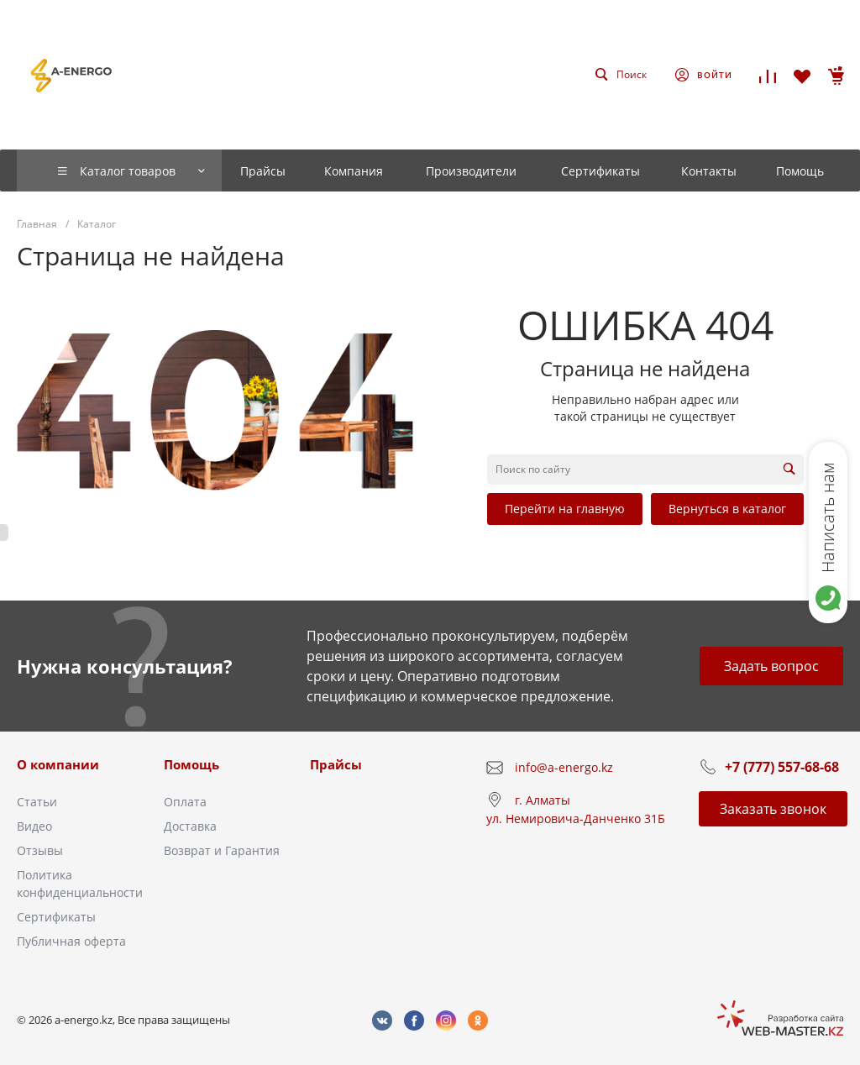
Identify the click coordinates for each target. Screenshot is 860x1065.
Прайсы (336, 764)
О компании (58, 764)
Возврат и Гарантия (222, 850)
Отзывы (40, 850)
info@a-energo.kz (564, 767)
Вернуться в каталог (727, 509)
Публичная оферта (71, 941)
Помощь (191, 764)
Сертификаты (56, 917)
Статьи (37, 802)
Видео (34, 826)
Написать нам (827, 517)
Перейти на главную (565, 509)
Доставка (190, 826)
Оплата (185, 802)
